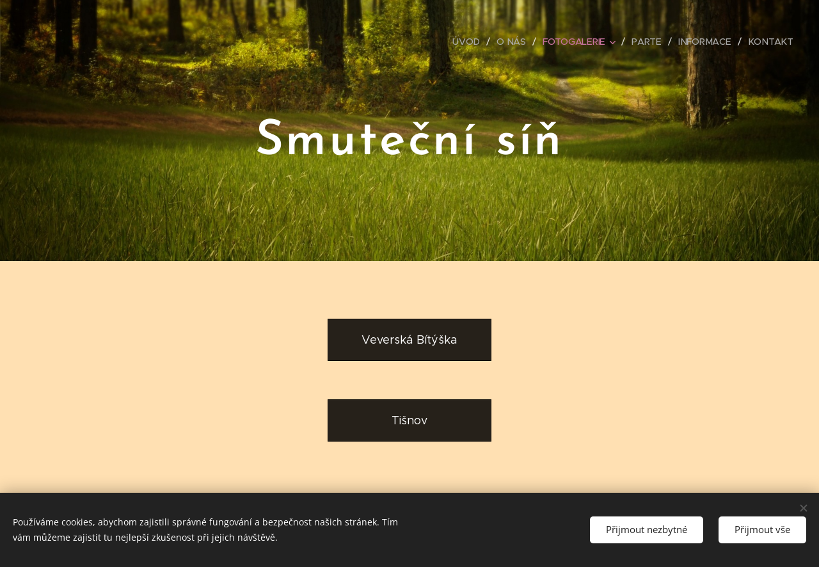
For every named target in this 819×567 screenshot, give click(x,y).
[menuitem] (470, 42)
